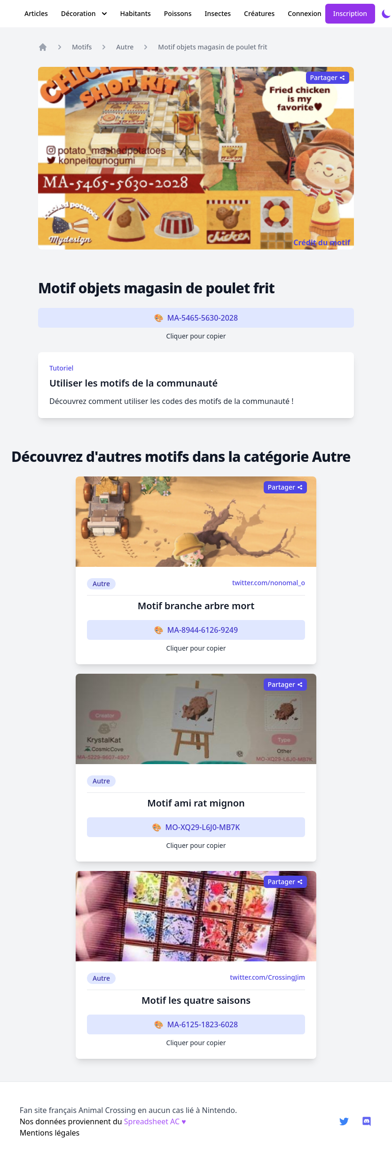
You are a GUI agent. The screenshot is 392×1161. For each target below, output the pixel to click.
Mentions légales (50, 1133)
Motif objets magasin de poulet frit (212, 46)
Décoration (84, 13)
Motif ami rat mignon (196, 803)
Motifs (82, 46)
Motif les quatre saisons (196, 1000)
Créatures (259, 13)
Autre (124, 46)
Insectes (217, 13)
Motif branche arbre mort (196, 605)
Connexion (304, 13)
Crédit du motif (321, 242)
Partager (327, 77)
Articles (36, 13)
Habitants (135, 13)
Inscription (350, 13)
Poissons (178, 13)
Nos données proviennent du (103, 1121)
